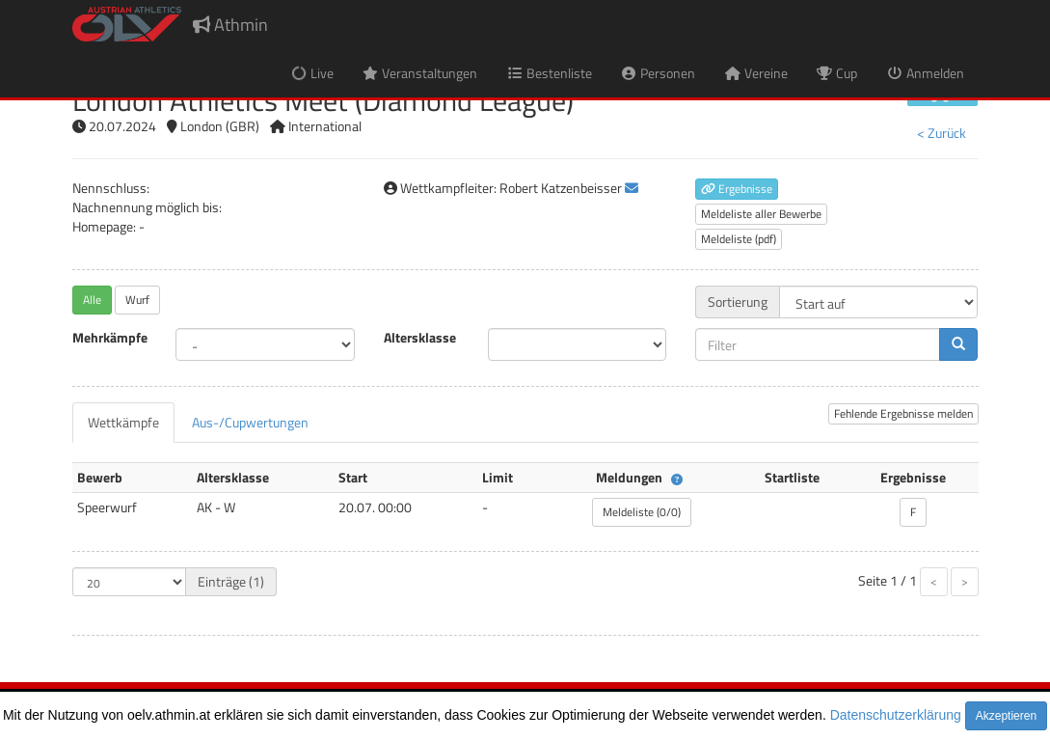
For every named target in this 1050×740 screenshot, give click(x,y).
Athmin (230, 25)
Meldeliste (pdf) (738, 239)
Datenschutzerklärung (895, 715)
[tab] (123, 422)
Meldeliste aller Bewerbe (761, 214)
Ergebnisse (736, 188)
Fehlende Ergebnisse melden (903, 413)
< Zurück (941, 133)
